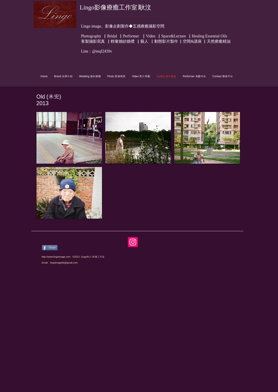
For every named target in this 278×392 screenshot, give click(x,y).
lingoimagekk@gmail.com (64, 262)
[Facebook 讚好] (80, 239)
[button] (69, 138)
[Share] (50, 247)
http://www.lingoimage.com (56, 256)
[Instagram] (133, 242)
